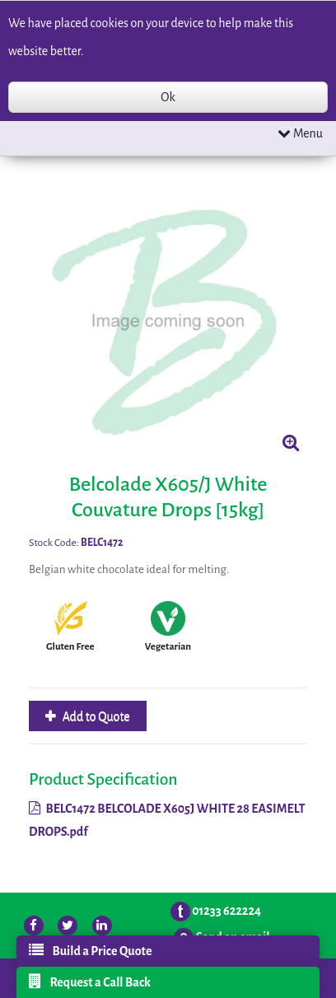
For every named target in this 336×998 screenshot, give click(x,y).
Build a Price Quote (90, 950)
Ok (168, 97)
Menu (300, 133)
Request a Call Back (90, 981)
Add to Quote (95, 716)
